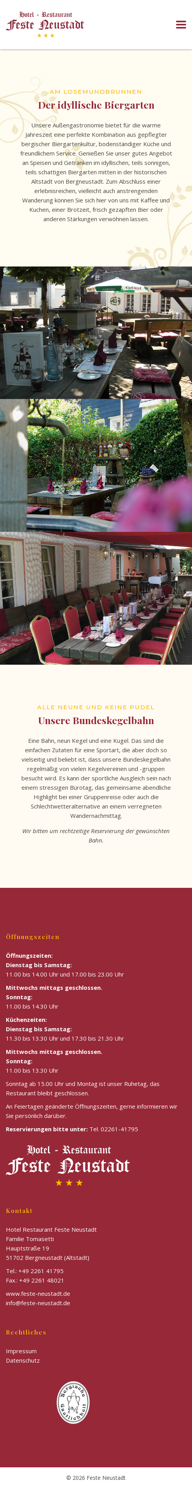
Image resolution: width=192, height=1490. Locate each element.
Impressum (21, 1351)
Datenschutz (23, 1360)
